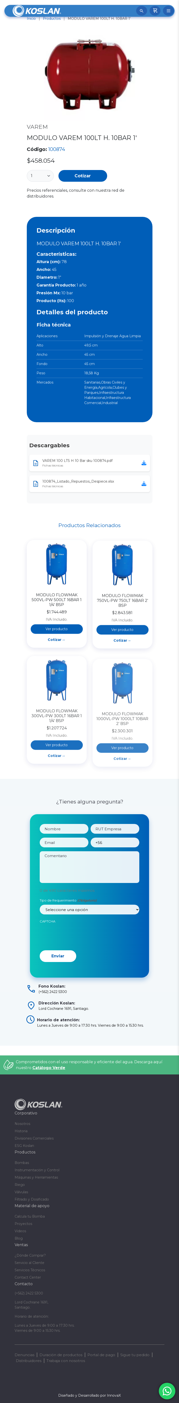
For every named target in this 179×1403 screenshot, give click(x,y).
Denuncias (24, 1355)
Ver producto (57, 666)
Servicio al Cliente (29, 1263)
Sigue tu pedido (135, 1355)
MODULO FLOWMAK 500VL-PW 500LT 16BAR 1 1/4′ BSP (57, 637)
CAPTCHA (47, 936)
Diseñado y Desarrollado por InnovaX (89, 1395)
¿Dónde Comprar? (30, 1255)
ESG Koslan (24, 1145)
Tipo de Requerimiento (68, 915)
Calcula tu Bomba (30, 1216)
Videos (20, 1231)
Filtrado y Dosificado (32, 1199)
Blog (19, 1238)
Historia (21, 1131)
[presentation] (77, 950)
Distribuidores (28, 1360)
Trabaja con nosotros (66, 1360)
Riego (20, 1185)
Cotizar (83, 175)
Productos (52, 18)
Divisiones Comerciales (34, 1138)
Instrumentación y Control (37, 1170)
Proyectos (23, 1224)
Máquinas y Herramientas (36, 1177)
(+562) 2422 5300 (29, 1293)
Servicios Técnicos (30, 1270)
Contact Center (28, 1277)
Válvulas (21, 1192)
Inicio (31, 18)
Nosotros (22, 1124)
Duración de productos (60, 1355)
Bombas (22, 1163)
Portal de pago (101, 1355)
